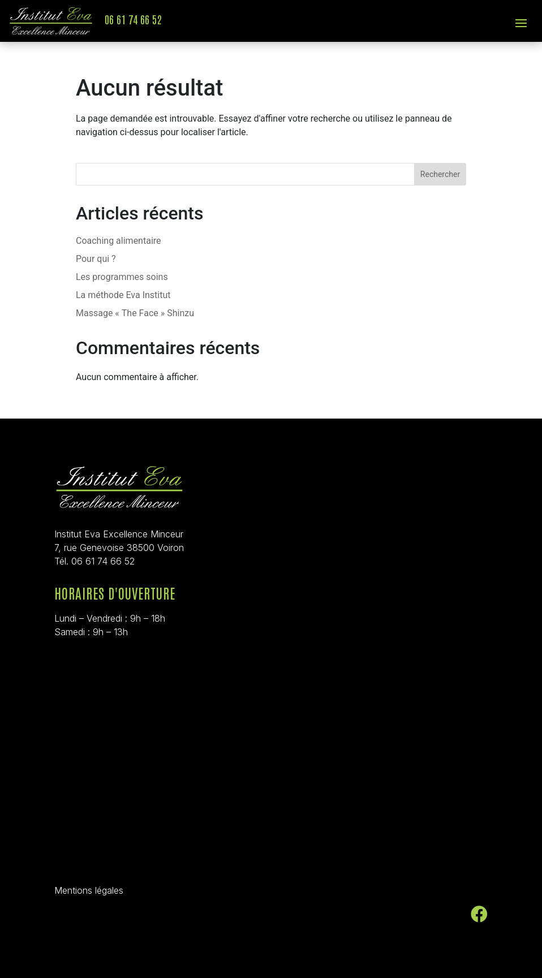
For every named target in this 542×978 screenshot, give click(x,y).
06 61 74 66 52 (133, 19)
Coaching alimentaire (118, 240)
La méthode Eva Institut (123, 295)
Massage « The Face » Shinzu (135, 313)
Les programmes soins (122, 277)
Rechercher (440, 174)
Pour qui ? (96, 258)
